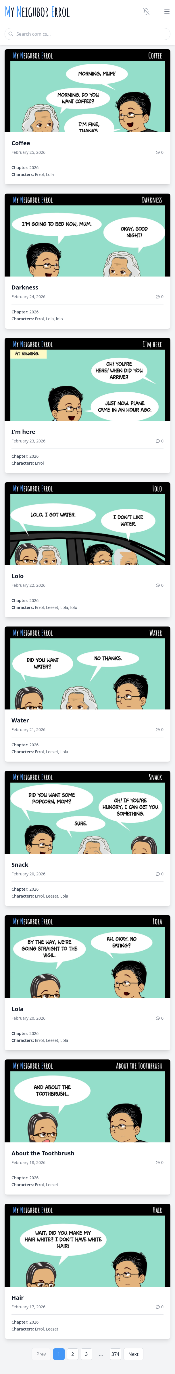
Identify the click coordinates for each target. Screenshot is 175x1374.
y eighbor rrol (37, 11)
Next (133, 1354)
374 (115, 1354)
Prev (41, 1354)
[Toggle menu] (167, 11)
